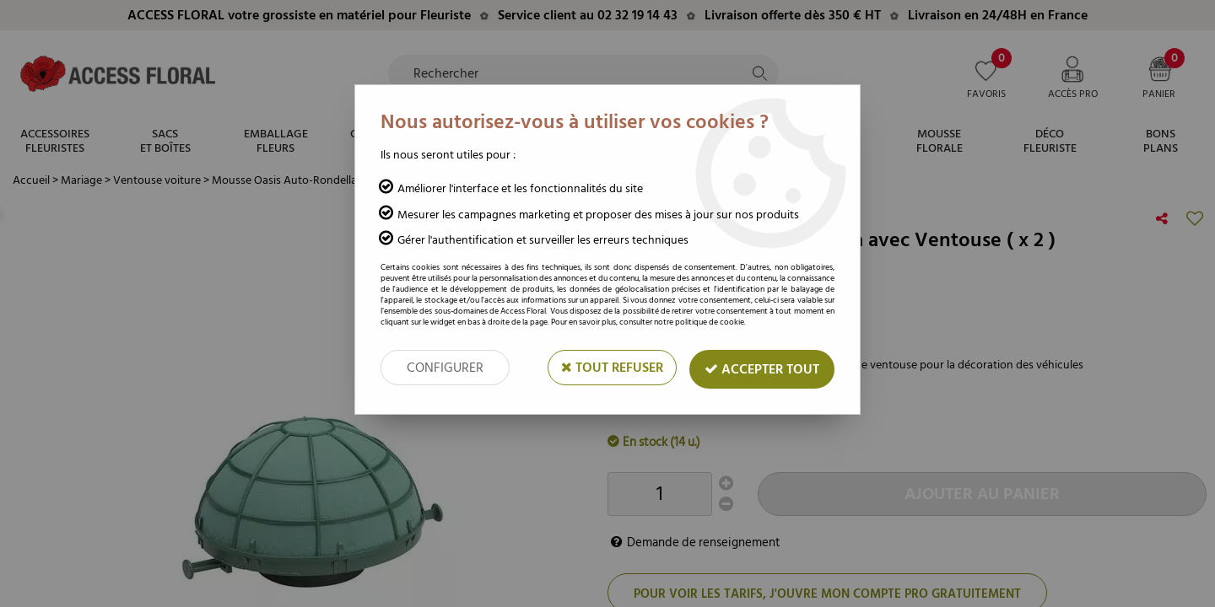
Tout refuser (612, 368)
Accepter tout (762, 369)
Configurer (445, 368)
